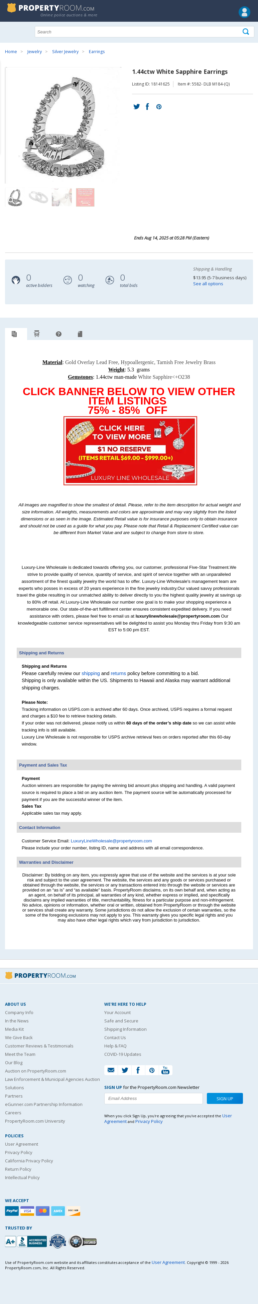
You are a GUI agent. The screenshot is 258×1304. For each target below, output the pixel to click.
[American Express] (59, 1211)
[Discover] (74, 1211)
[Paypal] (12, 1211)
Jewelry (34, 51)
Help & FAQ (115, 1046)
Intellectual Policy (22, 1177)
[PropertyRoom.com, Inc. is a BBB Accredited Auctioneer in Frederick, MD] (26, 1241)
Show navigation (11, 31)
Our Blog (13, 1063)
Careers (13, 1113)
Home (11, 51)
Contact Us (115, 1037)
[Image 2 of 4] (38, 197)
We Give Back (19, 1037)
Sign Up (225, 1099)
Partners (14, 1096)
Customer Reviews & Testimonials (39, 1046)
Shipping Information (125, 1029)
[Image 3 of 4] (62, 197)
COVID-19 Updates (122, 1054)
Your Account (117, 1012)
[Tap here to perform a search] (246, 32)
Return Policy (18, 1169)
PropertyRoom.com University (35, 1121)
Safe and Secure (121, 1021)
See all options (208, 284)
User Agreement (21, 1144)
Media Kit (14, 1029)
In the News (17, 1021)
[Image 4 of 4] (85, 197)
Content (6, 85)
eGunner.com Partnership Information (44, 1104)
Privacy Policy (18, 1152)
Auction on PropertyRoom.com (35, 1071)
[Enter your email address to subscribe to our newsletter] (153, 1098)
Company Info (19, 1012)
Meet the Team (20, 1054)
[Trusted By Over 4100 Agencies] (58, 1242)
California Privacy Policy (29, 1161)
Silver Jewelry (65, 51)
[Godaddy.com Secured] (84, 1241)
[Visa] (28, 1211)
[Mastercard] (43, 1211)
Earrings (97, 51)
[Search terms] (144, 31)
